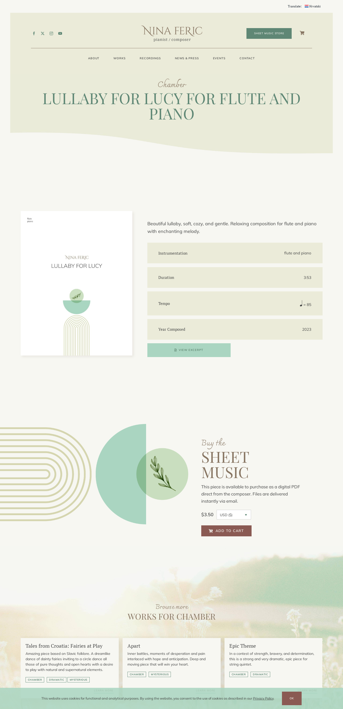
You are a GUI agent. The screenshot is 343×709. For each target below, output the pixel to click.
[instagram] (51, 33)
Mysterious (78, 679)
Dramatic (56, 679)
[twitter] (42, 33)
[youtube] (60, 33)
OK (292, 698)
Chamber (35, 679)
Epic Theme (242, 645)
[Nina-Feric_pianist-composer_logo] (171, 27)
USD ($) (226, 515)
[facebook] (34, 33)
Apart (133, 645)
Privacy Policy (263, 698)
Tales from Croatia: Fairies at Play (64, 645)
